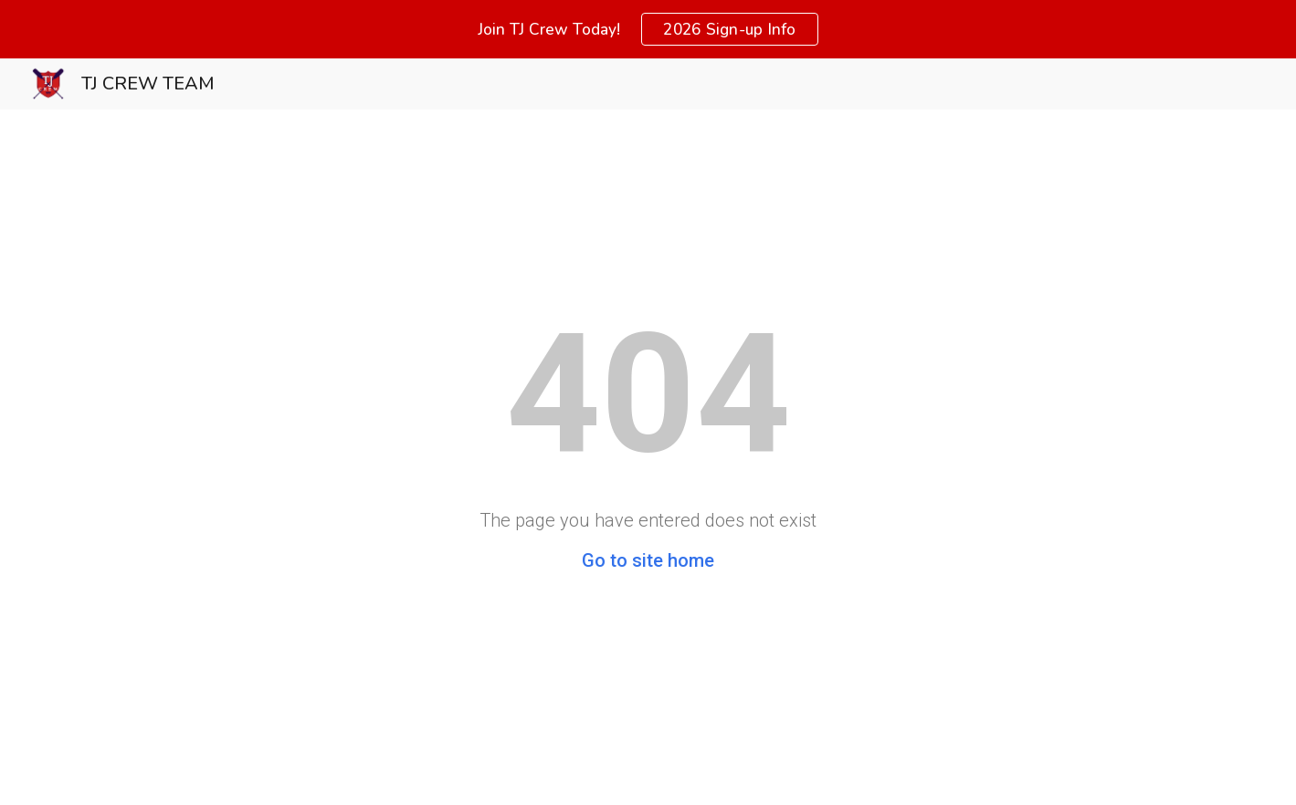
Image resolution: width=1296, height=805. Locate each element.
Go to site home (648, 560)
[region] (648, 29)
